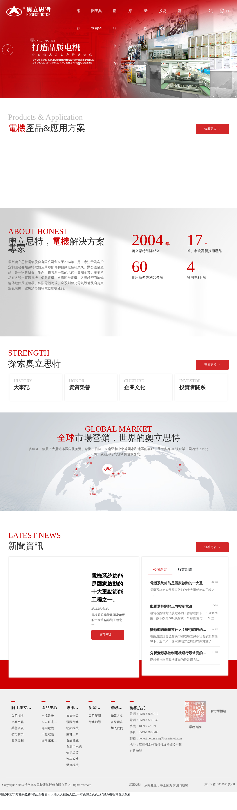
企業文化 (134, 387)
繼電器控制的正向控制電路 (171, 606)
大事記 (21, 387)
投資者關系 (192, 387)
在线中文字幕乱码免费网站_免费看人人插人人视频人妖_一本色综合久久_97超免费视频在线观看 (65, 794)
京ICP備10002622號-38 (219, 784)
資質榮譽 (79, 387)
